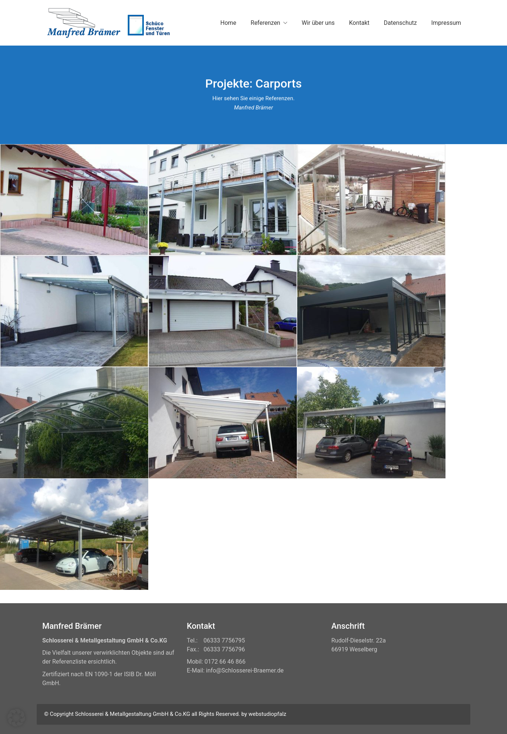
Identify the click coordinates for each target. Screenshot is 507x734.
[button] (16, 717)
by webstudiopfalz (263, 714)
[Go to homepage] (107, 22)
